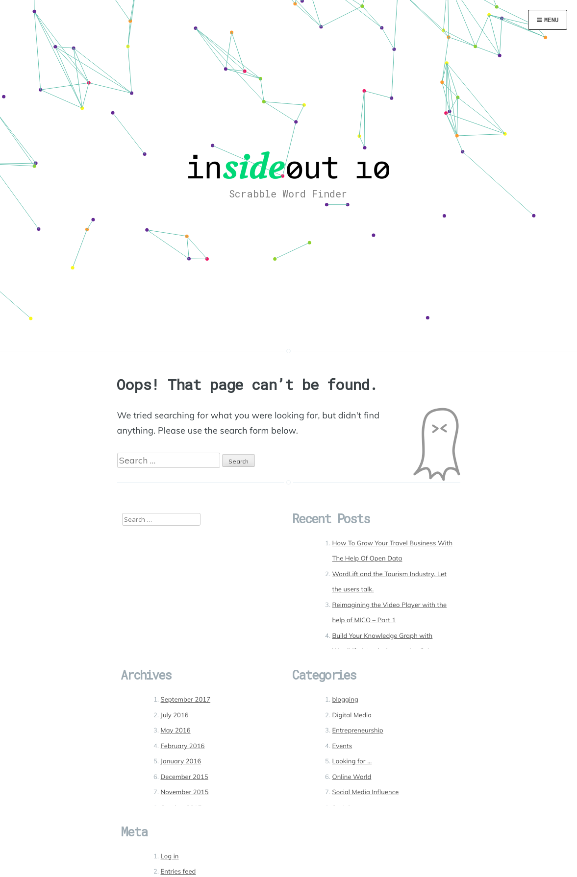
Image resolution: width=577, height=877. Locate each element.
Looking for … (352, 761)
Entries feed (178, 872)
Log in (170, 856)
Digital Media (352, 715)
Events (342, 746)
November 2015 (185, 792)
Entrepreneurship (357, 730)
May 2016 (176, 730)
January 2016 (181, 761)
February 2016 (183, 746)
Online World (352, 777)
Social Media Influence (365, 792)
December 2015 (184, 777)
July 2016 (175, 715)
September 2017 (186, 700)
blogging (345, 700)
